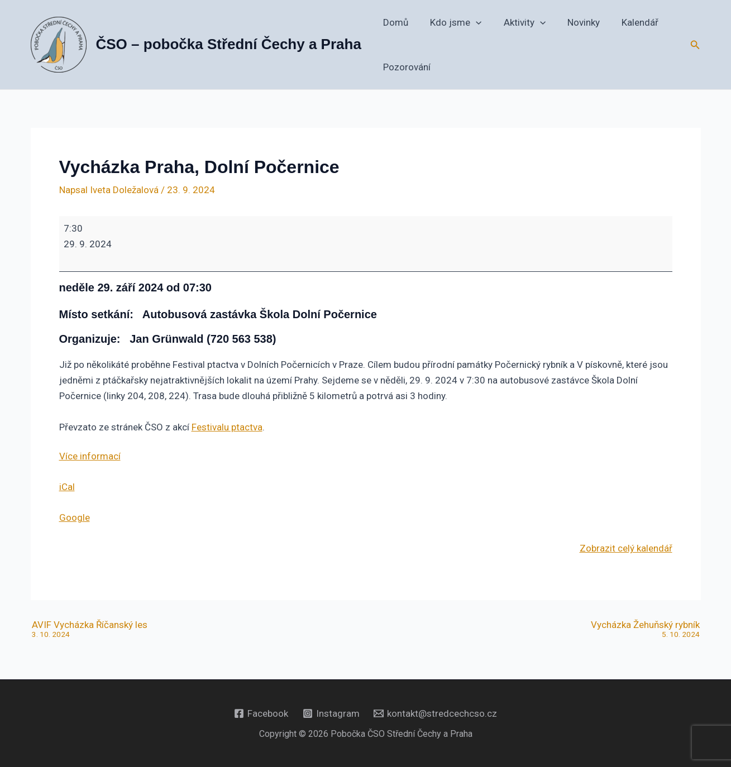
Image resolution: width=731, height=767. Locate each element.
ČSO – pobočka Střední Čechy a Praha (228, 44)
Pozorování (405, 67)
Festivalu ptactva (227, 427)
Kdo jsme (451, 22)
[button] (471, 22)
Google (74, 517)
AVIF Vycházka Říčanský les (89, 629)
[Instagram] (331, 713)
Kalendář (627, 22)
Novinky (573, 22)
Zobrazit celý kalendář (626, 548)
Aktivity (517, 22)
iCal (67, 486)
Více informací (90, 456)
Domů (394, 22)
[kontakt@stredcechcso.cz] (435, 713)
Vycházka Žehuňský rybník (645, 629)
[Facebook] (261, 713)
